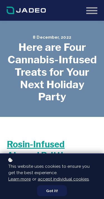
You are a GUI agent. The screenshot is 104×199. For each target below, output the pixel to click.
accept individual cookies (63, 179)
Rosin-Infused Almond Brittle (37, 150)
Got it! (52, 190)
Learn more (19, 179)
